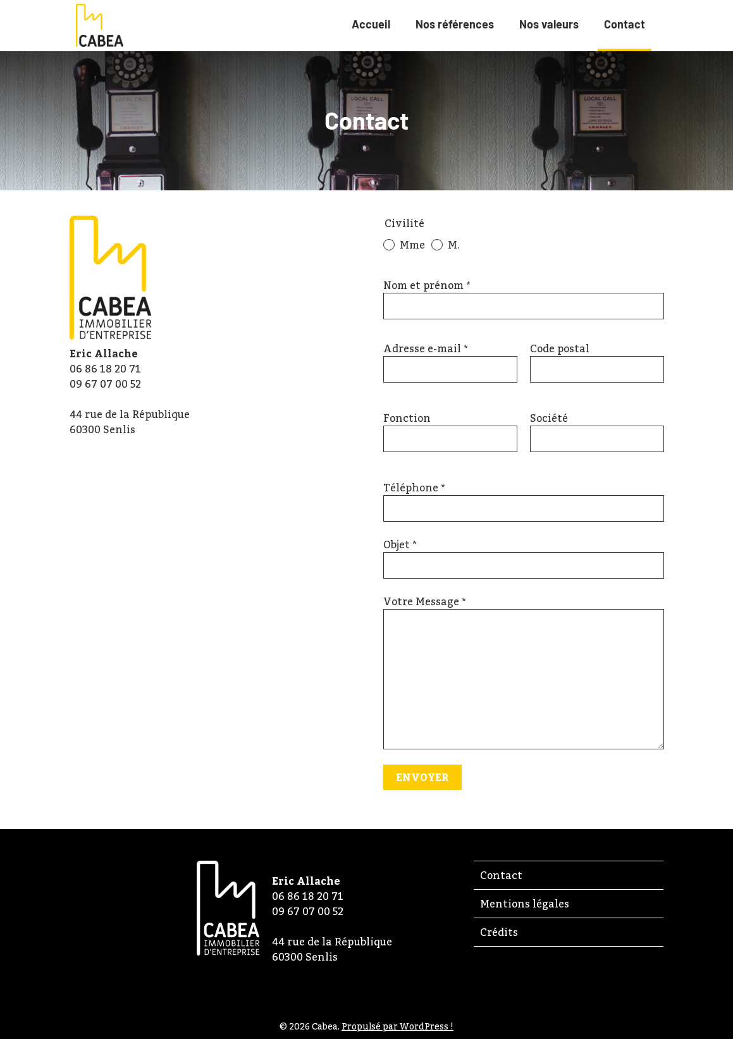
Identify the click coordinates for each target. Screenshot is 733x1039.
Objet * (399, 544)
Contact (624, 32)
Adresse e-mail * (425, 348)
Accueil (371, 24)
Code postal (559, 348)
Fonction (407, 418)
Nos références (455, 24)
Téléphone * (414, 487)
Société (549, 418)
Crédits (499, 932)
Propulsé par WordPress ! (397, 1026)
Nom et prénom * (426, 285)
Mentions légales (524, 903)
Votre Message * (424, 601)
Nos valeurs (549, 24)
